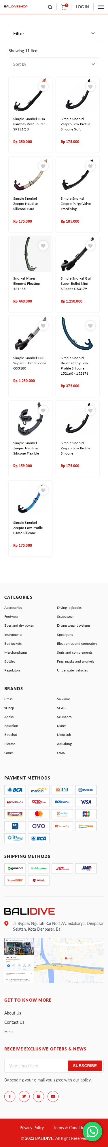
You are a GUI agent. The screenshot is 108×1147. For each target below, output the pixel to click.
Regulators (12, 670)
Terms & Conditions (71, 1127)
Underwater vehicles (72, 670)
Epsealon (11, 725)
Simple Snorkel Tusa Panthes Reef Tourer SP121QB (29, 124)
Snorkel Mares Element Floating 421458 (26, 283)
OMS (61, 752)
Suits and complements (74, 652)
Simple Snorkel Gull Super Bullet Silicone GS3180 (29, 363)
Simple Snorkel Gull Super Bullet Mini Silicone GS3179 (76, 283)
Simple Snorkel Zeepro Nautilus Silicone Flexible (26, 448)
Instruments (13, 634)
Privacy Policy (32, 1127)
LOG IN (82, 6)
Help (8, 1031)
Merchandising (15, 652)
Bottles (9, 661)
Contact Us (14, 1022)
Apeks (9, 717)
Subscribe (85, 1065)
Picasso (10, 744)
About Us (12, 1013)
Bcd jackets (13, 643)
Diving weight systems (73, 625)
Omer (8, 752)
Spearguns (65, 634)
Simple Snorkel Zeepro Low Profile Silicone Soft (75, 124)
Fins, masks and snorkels (75, 661)
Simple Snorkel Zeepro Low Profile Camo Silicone (28, 527)
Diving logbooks (69, 607)
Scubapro (64, 717)
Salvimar (63, 699)
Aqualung (64, 744)
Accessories (13, 607)
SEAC (61, 708)
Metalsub (64, 734)
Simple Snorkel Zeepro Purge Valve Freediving (76, 203)
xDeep (9, 708)
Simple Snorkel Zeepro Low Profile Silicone (75, 448)
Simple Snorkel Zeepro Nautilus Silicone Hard (25, 203)
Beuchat (10, 734)
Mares (61, 725)
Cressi (8, 699)
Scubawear (65, 616)
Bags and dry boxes (19, 625)
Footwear (11, 616)
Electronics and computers (77, 643)
